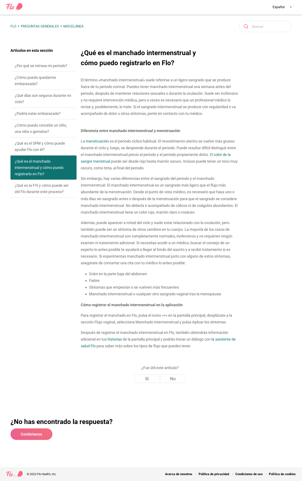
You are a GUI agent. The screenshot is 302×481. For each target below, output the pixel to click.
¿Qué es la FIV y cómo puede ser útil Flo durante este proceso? (42, 188)
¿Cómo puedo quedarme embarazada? (35, 80)
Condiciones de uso (249, 474)
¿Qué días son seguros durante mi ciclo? (43, 98)
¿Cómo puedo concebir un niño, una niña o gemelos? (41, 128)
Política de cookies (282, 474)
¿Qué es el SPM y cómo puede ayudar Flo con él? (40, 146)
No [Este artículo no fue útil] (173, 378)
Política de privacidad (214, 474)
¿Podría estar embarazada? (38, 113)
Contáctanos (31, 434)
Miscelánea (73, 26)
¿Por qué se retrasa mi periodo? (41, 66)
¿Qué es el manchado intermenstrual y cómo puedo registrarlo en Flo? (39, 167)
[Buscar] (265, 26)
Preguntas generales (40, 26)
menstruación (97, 141)
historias (115, 339)
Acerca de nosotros (178, 474)
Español (282, 7)
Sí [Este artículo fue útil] (147, 378)
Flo (13, 26)
